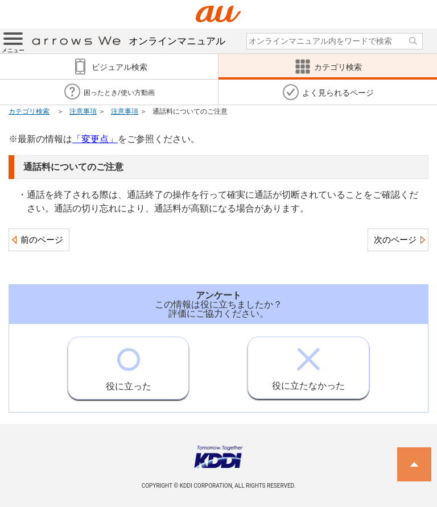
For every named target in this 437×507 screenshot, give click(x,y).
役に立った (128, 364)
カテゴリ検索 (29, 111)
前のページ (41, 240)
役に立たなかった (308, 364)
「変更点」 (95, 139)
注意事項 (83, 111)
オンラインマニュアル (128, 41)
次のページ (395, 240)
